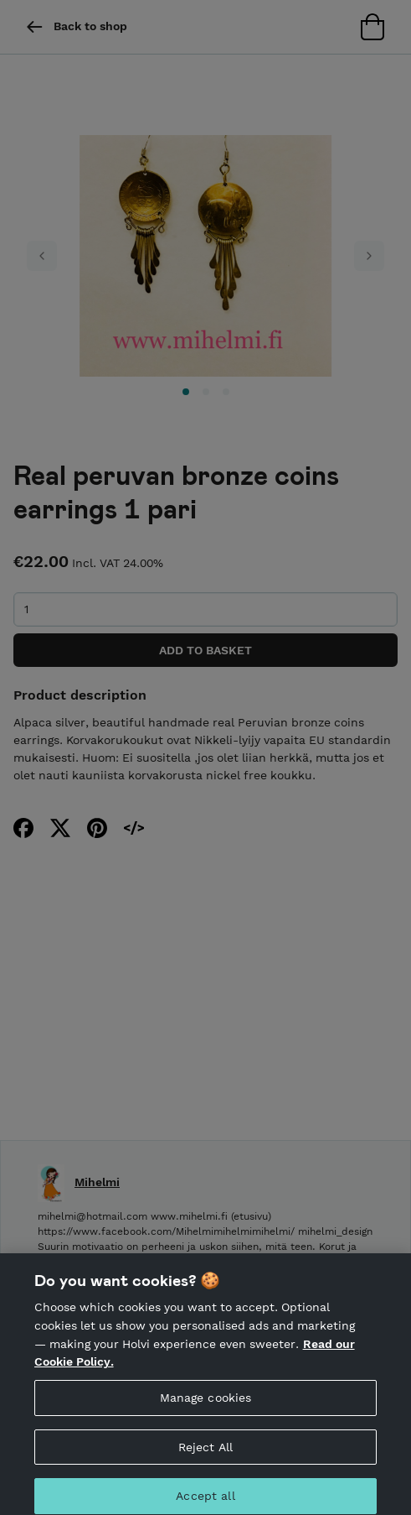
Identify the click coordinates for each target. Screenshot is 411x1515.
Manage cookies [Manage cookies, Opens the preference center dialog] (206, 1403)
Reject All (205, 1453)
